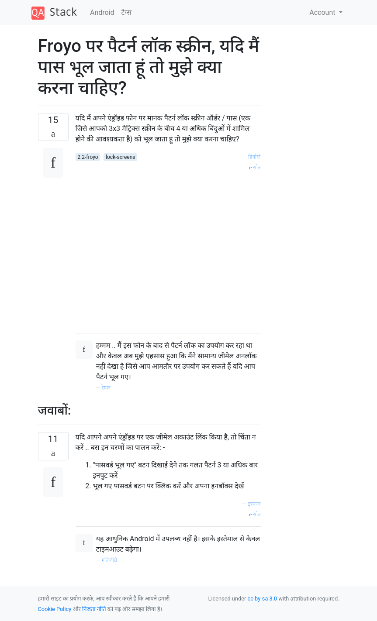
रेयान (106, 387)
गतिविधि (109, 560)
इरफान (254, 504)
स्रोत (255, 167)
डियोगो (254, 157)
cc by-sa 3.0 (262, 598)
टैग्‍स (126, 12)
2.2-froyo (87, 157)
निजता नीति (94, 609)
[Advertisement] (168, 249)
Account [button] (323, 12)
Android (102, 12)
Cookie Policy (55, 609)
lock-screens (120, 157)
